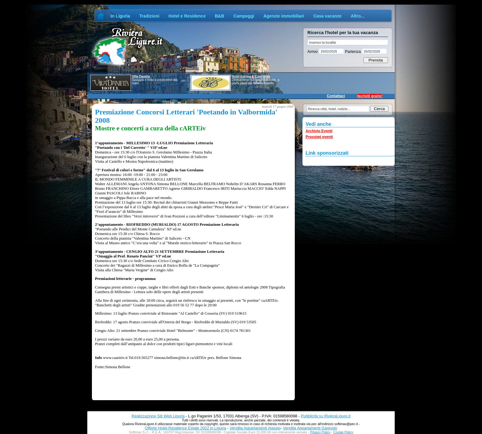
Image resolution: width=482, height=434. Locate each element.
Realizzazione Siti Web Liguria (158, 416)
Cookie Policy (343, 432)
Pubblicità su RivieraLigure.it (325, 416)
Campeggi (243, 16)
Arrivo (313, 51)
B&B (219, 16)
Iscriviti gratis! (369, 96)
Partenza (353, 51)
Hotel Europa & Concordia (251, 76)
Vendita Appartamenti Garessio (310, 428)
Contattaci (336, 96)
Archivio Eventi (319, 131)
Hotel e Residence (187, 16)
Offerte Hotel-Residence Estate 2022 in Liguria (185, 428)
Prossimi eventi (319, 137)
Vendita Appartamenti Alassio (255, 428)
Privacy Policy (320, 432)
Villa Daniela (141, 76)
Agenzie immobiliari (283, 16)
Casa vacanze (327, 16)
